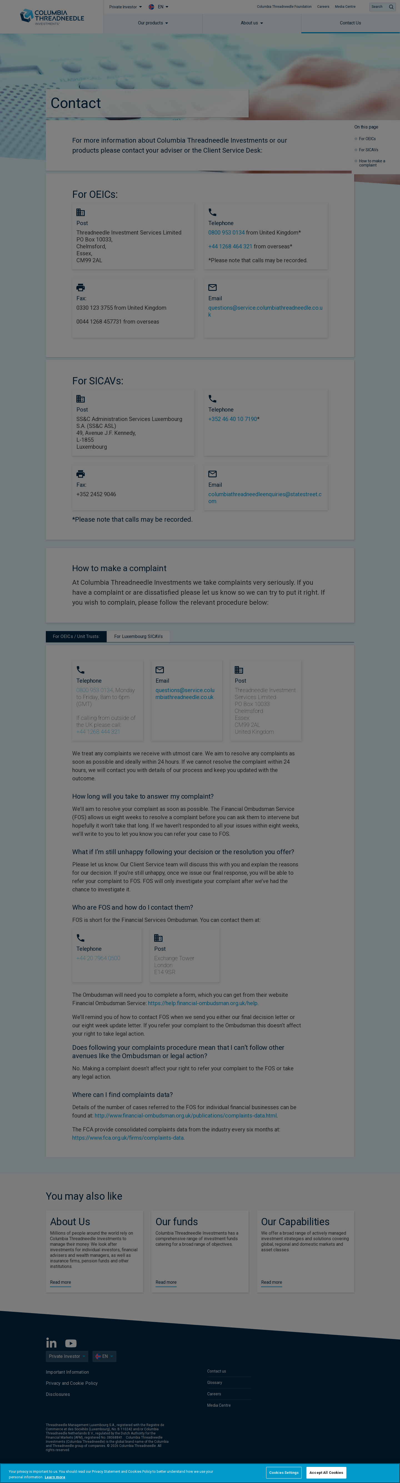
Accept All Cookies (326, 1473)
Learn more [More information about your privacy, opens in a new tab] (55, 1477)
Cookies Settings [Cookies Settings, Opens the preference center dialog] (284, 1473)
